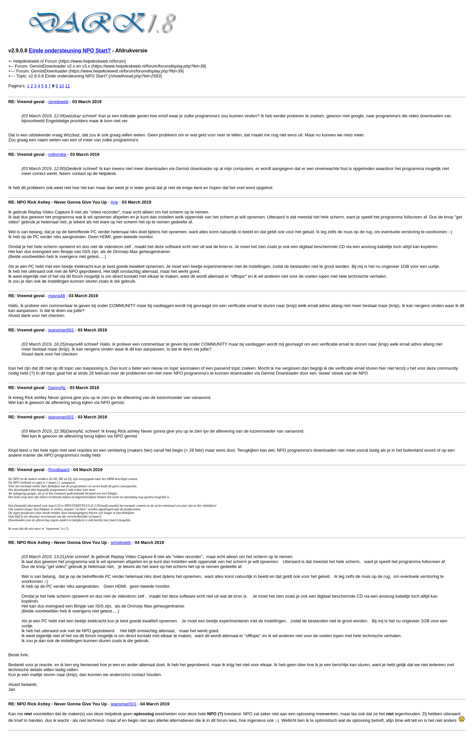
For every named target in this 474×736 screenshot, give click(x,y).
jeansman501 (61, 329)
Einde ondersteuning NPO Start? (70, 50)
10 (61, 85)
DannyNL (57, 387)
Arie (114, 202)
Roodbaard (58, 469)
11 (67, 85)
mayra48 (56, 295)
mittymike (57, 154)
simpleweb (58, 101)
